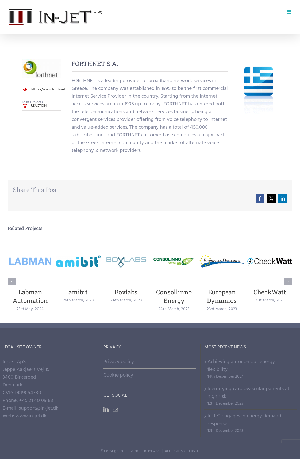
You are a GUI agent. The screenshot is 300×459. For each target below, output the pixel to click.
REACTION (39, 106)
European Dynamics (222, 296)
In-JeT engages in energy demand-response (245, 420)
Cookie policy (118, 375)
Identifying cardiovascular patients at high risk (248, 393)
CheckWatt (269, 292)
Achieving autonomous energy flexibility (241, 365)
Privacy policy (118, 362)
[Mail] (115, 409)
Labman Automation (30, 296)
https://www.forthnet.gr (50, 90)
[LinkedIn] (106, 409)
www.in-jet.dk (31, 416)
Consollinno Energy (174, 296)
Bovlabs (125, 292)
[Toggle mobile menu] (289, 11)
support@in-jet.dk (38, 408)
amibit (78, 292)
